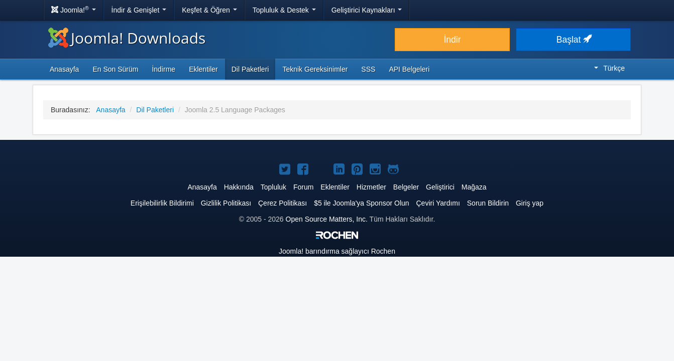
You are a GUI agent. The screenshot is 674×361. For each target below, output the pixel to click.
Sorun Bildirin (488, 203)
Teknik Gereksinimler (315, 69)
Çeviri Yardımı (438, 203)
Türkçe (609, 68)
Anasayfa (64, 69)
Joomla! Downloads (126, 38)
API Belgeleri (409, 69)
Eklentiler (203, 69)
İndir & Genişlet (139, 10)
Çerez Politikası (282, 203)
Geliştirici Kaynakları (366, 10)
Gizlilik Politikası (226, 203)
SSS (368, 69)
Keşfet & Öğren (209, 10)
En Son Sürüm (115, 69)
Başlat (573, 40)
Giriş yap (529, 203)
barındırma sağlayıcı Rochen (337, 251)
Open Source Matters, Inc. (327, 219)
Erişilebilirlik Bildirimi (162, 203)
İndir (452, 40)
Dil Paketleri (250, 69)
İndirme (163, 69)
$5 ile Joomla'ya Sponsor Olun (361, 203)
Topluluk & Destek (284, 10)
